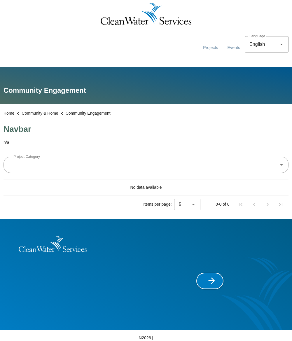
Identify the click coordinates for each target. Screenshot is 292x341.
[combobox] (266, 44)
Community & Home (40, 113)
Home (9, 113)
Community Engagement (88, 113)
